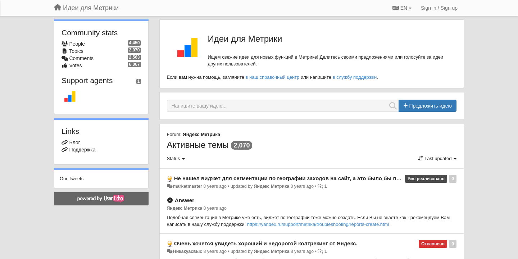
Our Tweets (71, 178)
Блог (74, 142)
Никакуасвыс (187, 251)
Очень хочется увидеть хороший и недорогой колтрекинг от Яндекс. (266, 243)
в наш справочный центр (273, 77)
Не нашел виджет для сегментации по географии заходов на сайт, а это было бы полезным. (298, 178)
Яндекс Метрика (201, 134)
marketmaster (187, 186)
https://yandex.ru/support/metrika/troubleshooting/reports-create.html (318, 224)
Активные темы (198, 145)
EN (402, 8)
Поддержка (82, 150)
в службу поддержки (355, 77)
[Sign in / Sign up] (439, 8)
